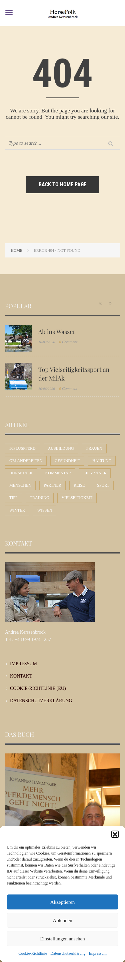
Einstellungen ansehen (62, 938)
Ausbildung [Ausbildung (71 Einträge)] (61, 448)
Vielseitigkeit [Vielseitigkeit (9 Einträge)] (77, 497)
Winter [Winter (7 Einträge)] (17, 510)
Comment (68, 342)
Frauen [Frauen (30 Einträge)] (94, 448)
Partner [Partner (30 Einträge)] (52, 485)
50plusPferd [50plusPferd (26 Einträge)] (22, 448)
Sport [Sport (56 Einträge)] (103, 485)
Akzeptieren (62, 902)
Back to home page (62, 184)
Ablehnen (62, 920)
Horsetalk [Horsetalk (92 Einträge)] (21, 473)
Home (16, 250)
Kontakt (21, 676)
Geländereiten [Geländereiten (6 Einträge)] (25, 460)
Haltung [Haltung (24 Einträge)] (101, 460)
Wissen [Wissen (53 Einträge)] (44, 510)
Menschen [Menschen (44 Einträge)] (20, 485)
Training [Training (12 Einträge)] (39, 497)
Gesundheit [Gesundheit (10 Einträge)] (67, 460)
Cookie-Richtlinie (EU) (38, 688)
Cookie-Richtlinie (32, 953)
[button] (115, 834)
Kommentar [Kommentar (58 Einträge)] (58, 473)
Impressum (97, 953)
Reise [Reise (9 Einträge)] (79, 485)
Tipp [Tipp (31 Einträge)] (13, 497)
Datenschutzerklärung (67, 953)
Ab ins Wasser (56, 332)
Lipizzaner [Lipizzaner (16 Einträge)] (94, 473)
